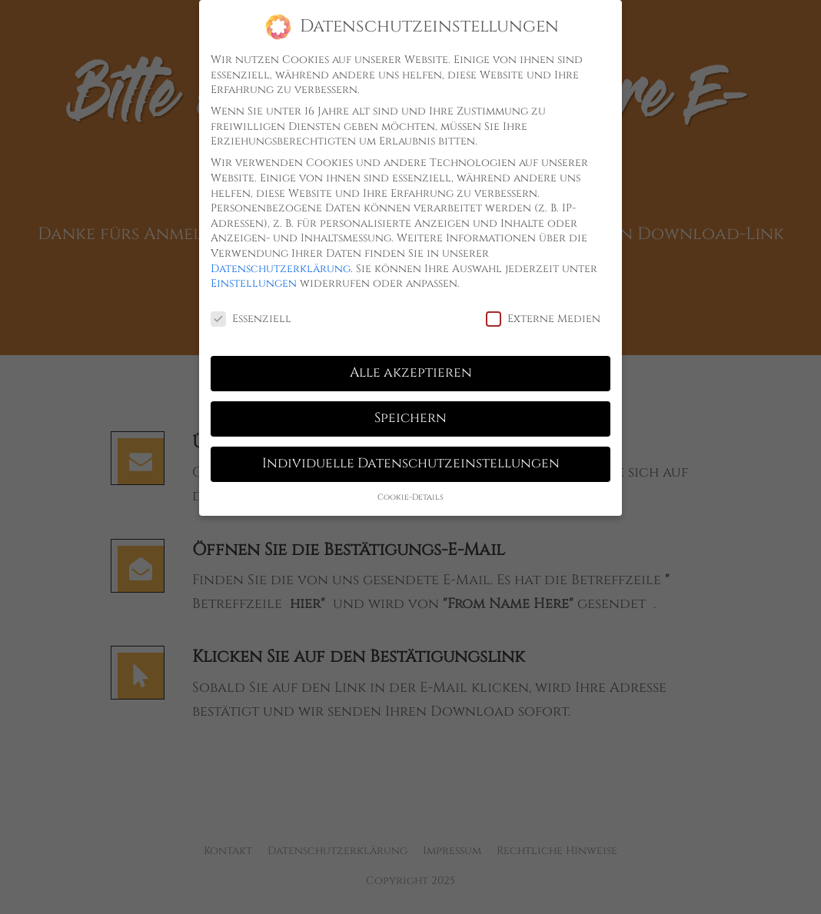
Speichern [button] (410, 413)
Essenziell (251, 313)
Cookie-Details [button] (410, 492)
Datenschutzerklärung (281, 263)
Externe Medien (543, 313)
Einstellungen (254, 278)
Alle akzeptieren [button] (411, 367)
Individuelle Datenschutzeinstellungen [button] (411, 458)
